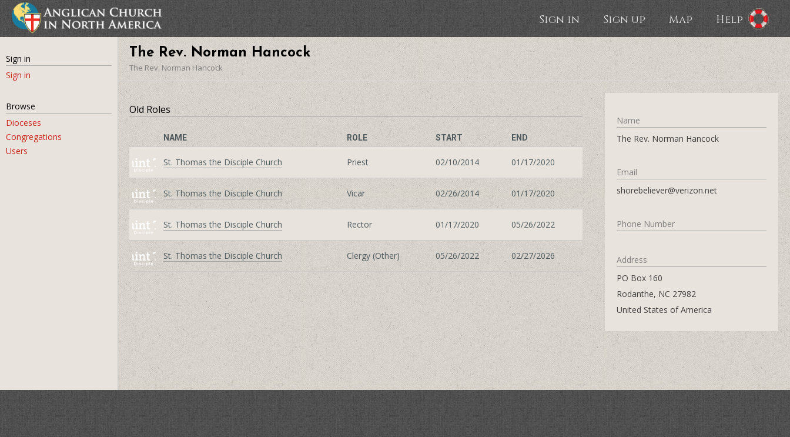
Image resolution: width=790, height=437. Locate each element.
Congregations (34, 136)
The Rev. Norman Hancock (176, 67)
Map (680, 18)
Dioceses (23, 122)
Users (17, 150)
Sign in (559, 18)
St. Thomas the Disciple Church (222, 162)
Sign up (624, 18)
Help (729, 18)
